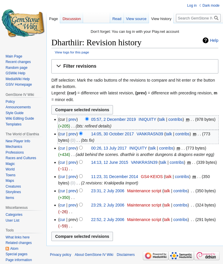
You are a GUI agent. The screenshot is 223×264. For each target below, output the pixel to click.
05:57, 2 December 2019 (113, 119)
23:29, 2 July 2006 (107, 205)
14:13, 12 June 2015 (109, 162)
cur (62, 134)
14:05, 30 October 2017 (112, 134)
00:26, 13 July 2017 (109, 148)
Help (214, 40)
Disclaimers (126, 255)
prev (72, 119)
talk (162, 119)
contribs (175, 119)
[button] (134, 66)
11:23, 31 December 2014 (114, 176)
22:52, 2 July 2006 (107, 219)
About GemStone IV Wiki (94, 255)
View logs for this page (72, 52)
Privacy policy (60, 255)
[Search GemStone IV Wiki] (198, 18)
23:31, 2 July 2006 (107, 190)
